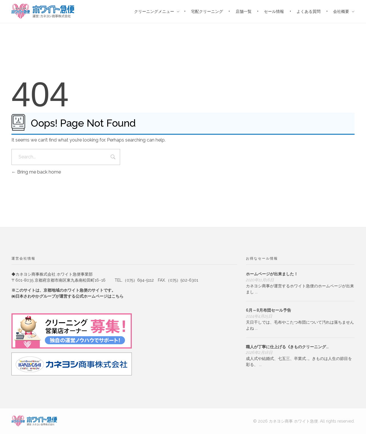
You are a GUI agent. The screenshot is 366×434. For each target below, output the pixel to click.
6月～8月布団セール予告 (268, 310)
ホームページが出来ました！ (272, 274)
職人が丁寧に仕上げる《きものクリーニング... (287, 347)
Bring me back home (36, 172)
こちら (118, 296)
